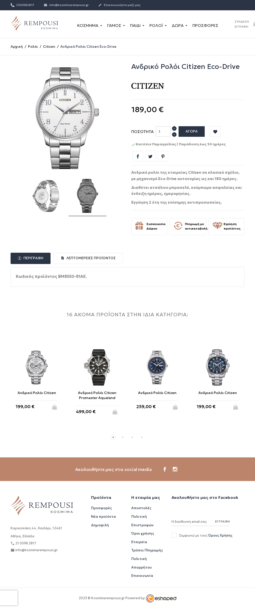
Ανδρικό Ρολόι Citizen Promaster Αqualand (97, 395)
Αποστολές (141, 508)
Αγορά (192, 131)
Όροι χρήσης (142, 533)
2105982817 (22, 5)
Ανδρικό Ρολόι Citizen (37, 392)
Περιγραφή (33, 258)
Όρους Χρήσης (220, 535)
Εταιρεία (139, 542)
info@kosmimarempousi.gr (66, 5)
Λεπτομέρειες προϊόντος (91, 258)
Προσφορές (101, 508)
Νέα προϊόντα (103, 516)
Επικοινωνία (142, 575)
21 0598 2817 (23, 543)
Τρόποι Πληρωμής (147, 550)
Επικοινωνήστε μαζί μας (119, 5)
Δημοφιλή (100, 525)
